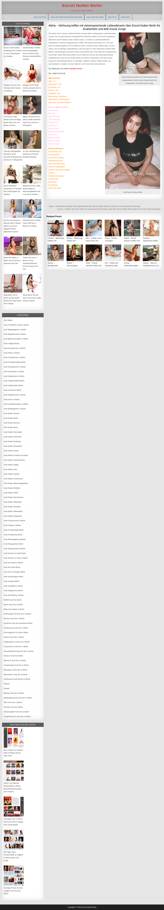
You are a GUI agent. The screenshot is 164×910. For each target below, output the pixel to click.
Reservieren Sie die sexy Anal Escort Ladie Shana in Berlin (32, 298)
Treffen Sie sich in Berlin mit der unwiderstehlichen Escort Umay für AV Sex (30, 263)
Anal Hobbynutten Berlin (13, 385)
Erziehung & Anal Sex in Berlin (16, 628)
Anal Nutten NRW (95, 17)
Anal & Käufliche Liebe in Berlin (16, 325)
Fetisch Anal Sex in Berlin (14, 637)
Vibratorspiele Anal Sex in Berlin (16, 712)
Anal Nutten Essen (11, 451)
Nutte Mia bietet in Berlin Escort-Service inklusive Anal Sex (12, 260)
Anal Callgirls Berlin (11, 343)
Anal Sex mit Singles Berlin (14, 572)
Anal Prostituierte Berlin (13, 535)
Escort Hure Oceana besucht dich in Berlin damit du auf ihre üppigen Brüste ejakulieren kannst (12, 226)
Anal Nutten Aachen (12, 413)
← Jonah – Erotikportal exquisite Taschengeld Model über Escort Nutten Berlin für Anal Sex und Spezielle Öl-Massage (93, 206)
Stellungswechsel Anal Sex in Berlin (18, 698)
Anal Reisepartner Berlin (13, 544)
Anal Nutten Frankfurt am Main (66, 17)
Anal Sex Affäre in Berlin (13, 563)
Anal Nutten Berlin (11, 418)
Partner (7, 684)
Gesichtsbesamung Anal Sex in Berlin (19, 651)
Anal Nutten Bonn (11, 427)
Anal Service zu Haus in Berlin (16, 558)
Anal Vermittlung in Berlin (14, 595)
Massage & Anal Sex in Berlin (15, 670)
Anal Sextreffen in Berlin (13, 586)
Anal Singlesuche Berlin (13, 590)
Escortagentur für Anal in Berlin (16, 632)
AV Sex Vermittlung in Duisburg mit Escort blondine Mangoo (31, 154)
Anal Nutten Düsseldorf (13, 446)
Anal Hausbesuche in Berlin (15, 367)
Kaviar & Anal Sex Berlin (13, 656)
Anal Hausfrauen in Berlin (14, 371)
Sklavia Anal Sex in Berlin (14, 693)
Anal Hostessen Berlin (12, 390)
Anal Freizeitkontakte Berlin (14, 362)
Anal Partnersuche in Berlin (14, 521)
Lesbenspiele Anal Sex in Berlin (16, 665)
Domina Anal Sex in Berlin (14, 618)
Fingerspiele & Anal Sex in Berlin (17, 642)
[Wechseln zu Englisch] (125, 17)
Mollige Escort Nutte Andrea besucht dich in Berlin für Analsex (32, 88)
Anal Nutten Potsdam (12, 507)
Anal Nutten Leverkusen (13, 479)
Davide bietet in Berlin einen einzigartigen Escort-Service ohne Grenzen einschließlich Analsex (32, 53)
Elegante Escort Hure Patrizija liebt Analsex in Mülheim (12, 88)
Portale (6, 688)
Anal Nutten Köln (10, 469)
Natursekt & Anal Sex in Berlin (16, 674)
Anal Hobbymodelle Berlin (14, 381)
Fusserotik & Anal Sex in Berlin (16, 646)
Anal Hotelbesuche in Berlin (15, 395)
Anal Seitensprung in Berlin (14, 549)
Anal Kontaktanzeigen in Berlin (16, 404)
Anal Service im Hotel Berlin (15, 553)
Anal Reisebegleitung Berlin (15, 539)
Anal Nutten (40, 17)
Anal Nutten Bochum (12, 423)
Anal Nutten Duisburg (12, 441)
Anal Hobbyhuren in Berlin (14, 376)
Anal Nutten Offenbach (13, 502)
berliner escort (76, 69)
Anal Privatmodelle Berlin (14, 530)
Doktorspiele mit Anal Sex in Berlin (17, 614)
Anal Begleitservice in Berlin (15, 334)
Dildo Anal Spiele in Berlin (14, 609)
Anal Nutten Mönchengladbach (16, 483)
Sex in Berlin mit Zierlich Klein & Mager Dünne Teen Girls (13, 753)
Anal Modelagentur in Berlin (15, 409)
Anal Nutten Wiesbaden (13, 511)
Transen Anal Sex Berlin (13, 707)
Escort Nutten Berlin (82, 5)
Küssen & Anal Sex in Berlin (15, 660)
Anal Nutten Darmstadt (13, 432)
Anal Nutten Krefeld (11, 474)
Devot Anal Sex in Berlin (13, 605)
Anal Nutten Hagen (11, 465)
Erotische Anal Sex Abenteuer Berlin (18, 623)
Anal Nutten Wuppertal (13, 516)
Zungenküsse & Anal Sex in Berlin (17, 716)
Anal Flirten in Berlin (12, 353)
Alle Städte (8, 320)
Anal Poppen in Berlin (12, 525)
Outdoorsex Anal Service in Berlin (17, 679)
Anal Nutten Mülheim (12, 488)
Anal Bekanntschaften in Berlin (16, 339)
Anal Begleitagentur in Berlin (15, 330)
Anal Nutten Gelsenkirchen (14, 460)
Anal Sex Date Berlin (12, 567)
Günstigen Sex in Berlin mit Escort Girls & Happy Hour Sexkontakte (13, 822)
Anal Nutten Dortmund (12, 437)
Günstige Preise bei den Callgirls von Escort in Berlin (13, 891)
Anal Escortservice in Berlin (14, 348)
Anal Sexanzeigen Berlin (13, 577)
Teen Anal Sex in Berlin (13, 702)
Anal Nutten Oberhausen (13, 497)
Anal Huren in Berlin (12, 399)
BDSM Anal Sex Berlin (12, 600)
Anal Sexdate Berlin (11, 581)
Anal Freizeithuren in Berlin (14, 357)
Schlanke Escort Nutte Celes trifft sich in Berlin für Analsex (31, 223)
